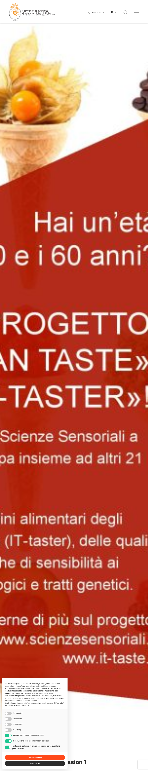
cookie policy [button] (48, 693)
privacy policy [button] (35, 686)
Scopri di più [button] (35, 763)
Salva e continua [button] (35, 757)
